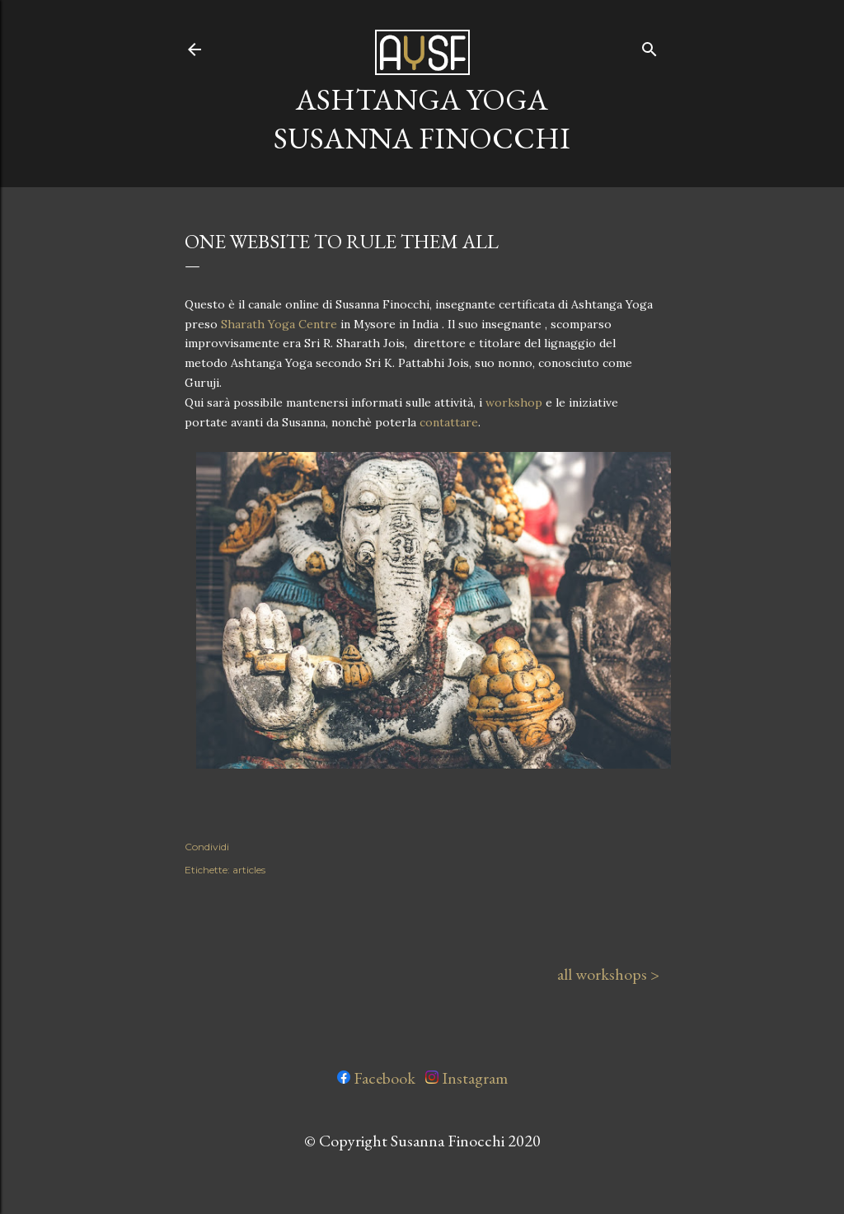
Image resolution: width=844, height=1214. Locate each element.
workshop (513, 402)
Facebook (376, 1078)
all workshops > (608, 974)
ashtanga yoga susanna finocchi (422, 119)
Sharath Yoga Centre (279, 324)
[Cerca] (649, 46)
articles (248, 869)
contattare (449, 422)
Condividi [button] (207, 846)
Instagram (466, 1078)
